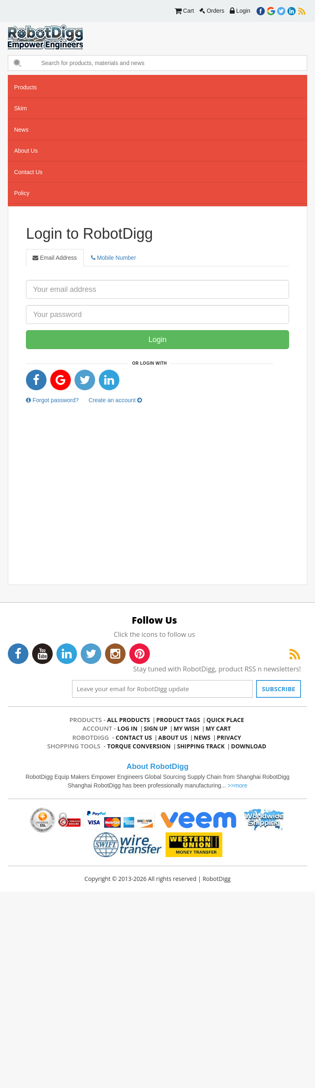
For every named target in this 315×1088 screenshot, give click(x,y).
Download (248, 746)
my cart (218, 728)
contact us (28, 172)
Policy (21, 193)
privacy (229, 737)
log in (128, 728)
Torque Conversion (139, 746)
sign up (155, 728)
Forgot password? (52, 400)
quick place (225, 720)
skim (20, 108)
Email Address (55, 257)
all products (128, 720)
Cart (184, 10)
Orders (211, 10)
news (21, 129)
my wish (186, 728)
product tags (178, 720)
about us (26, 150)
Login (240, 10)
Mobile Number (113, 257)
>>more (237, 785)
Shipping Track (200, 746)
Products (25, 87)
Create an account (115, 400)
